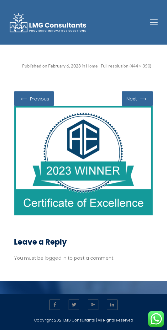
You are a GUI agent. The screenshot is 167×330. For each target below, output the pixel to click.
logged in (55, 258)
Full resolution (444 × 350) (126, 65)
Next (137, 98)
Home (92, 65)
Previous (34, 98)
